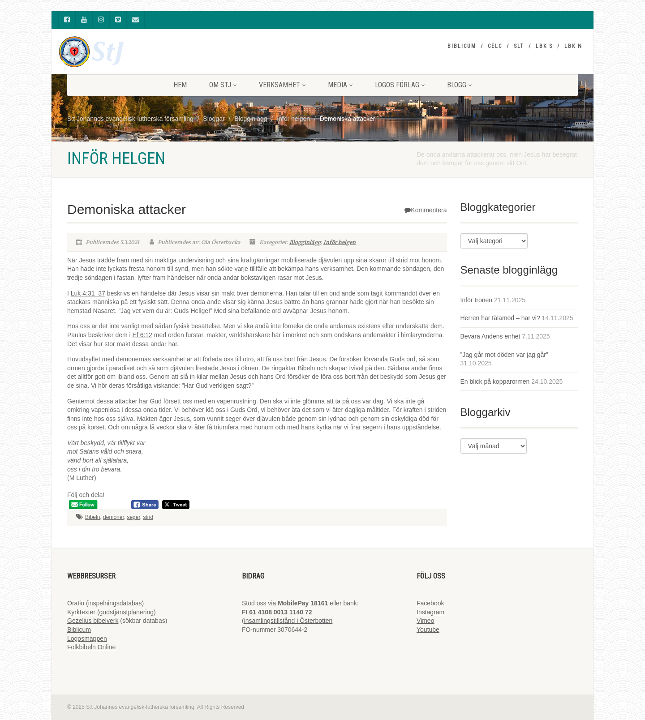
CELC (495, 46)
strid (148, 517)
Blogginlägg (305, 242)
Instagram (430, 612)
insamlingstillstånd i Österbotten (288, 620)
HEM (180, 85)
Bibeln (92, 517)
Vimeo (425, 620)
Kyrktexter (81, 612)
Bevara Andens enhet (490, 336)
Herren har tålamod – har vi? (500, 317)
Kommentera (425, 210)
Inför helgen (339, 242)
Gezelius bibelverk (92, 620)
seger (133, 517)
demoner (113, 517)
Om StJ (222, 85)
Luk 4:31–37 (88, 293)
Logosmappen (87, 638)
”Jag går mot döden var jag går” (504, 354)
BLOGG (459, 85)
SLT (519, 46)
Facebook (430, 603)
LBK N (573, 46)
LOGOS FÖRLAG (400, 85)
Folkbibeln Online (91, 647)
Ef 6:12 (142, 335)
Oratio (75, 603)
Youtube (428, 629)
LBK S (544, 46)
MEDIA (340, 85)
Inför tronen (476, 300)
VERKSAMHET (282, 85)
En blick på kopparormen (495, 381)
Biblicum (461, 46)
